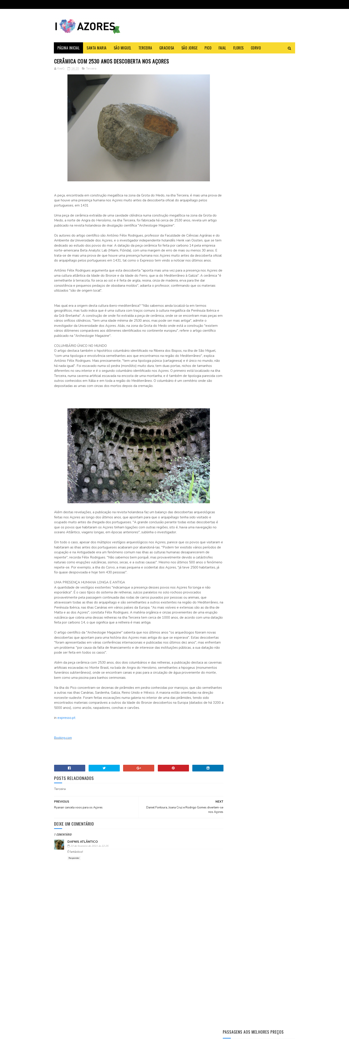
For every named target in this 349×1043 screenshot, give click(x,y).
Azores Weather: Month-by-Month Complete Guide (270, 247)
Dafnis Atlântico (82, 852)
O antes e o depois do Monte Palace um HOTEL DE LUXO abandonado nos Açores (270, 270)
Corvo (256, 48)
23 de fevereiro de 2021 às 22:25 (89, 856)
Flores (238, 48)
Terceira (145, 48)
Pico (208, 48)
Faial (222, 48)
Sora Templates (75, 1037)
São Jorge (189, 48)
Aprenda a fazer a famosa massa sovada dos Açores (269, 227)
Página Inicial (69, 48)
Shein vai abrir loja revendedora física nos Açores (105, 970)
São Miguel (122, 48)
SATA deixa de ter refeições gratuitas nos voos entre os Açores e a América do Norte (103, 993)
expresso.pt (66, 728)
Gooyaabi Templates (115, 1037)
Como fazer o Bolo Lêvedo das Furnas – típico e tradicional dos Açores (268, 189)
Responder (74, 868)
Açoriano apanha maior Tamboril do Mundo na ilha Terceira (270, 209)
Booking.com (63, 748)
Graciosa (166, 48)
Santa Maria (97, 48)
